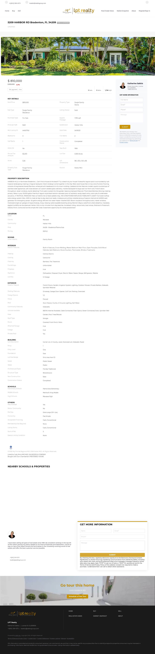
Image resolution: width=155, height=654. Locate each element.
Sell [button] (19, 11)
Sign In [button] (147, 11)
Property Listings (55, 638)
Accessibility (70, 638)
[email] (131, 105)
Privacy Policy (124, 142)
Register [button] (142, 11)
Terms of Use (134, 140)
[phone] (131, 110)
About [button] (134, 11)
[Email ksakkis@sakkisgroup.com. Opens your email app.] (35, 3)
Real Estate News (107, 11)
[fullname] (131, 100)
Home (7, 11)
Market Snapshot (123, 11)
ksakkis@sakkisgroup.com (18, 560)
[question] (131, 118)
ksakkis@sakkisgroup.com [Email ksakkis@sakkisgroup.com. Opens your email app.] (30, 628)
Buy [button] (13, 11)
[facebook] (147, 3)
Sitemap (63, 638)
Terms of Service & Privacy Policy (17, 638)
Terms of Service (85, 565)
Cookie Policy (32, 638)
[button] (80, 611)
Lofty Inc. (18, 635)
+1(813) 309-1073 (132, 89)
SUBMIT (112, 555)
